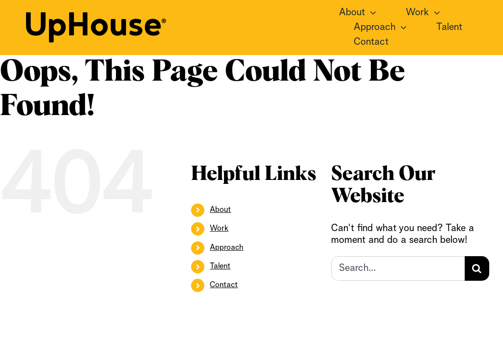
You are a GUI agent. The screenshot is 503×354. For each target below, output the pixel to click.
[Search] (477, 268)
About (220, 210)
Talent (220, 266)
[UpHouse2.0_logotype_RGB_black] (96, 17)
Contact (224, 285)
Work (219, 229)
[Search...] (397, 268)
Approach (226, 248)
